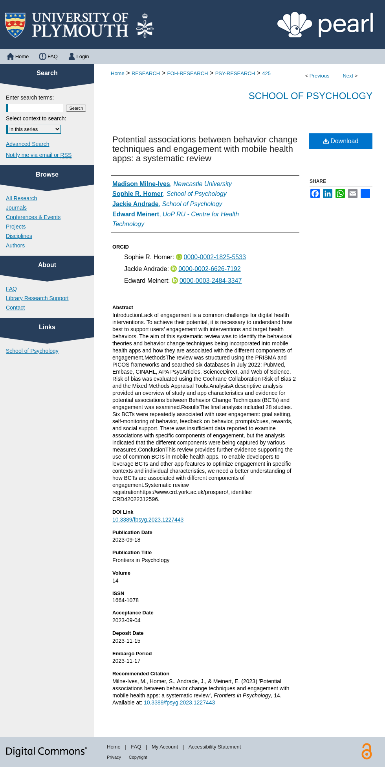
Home (118, 73)
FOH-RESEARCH (187, 73)
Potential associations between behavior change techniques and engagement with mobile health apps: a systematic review (204, 149)
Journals (16, 208)
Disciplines (19, 236)
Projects (16, 226)
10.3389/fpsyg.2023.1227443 (147, 519)
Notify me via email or (39, 155)
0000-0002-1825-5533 (215, 257)
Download (341, 141)
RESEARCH (146, 73)
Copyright (138, 757)
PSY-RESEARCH (235, 73)
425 (266, 73)
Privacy (114, 757)
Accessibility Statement (215, 747)
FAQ (11, 289)
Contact (15, 307)
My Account (165, 747)
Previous (320, 76)
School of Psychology (310, 95)
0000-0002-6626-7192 (209, 269)
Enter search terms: (30, 97)
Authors (15, 245)
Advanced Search (28, 144)
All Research (21, 198)
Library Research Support (37, 298)
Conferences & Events (33, 217)
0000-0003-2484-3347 (211, 280)
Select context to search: (36, 118)
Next (348, 76)
